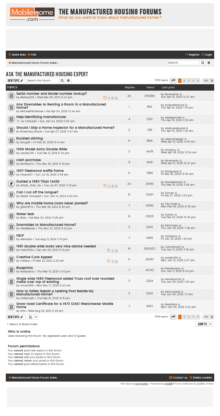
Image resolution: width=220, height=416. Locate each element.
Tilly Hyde (171, 204)
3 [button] (188, 80)
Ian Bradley (141, 384)
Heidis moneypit (30, 196)
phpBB (168, 384)
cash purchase (28, 160)
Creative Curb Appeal (34, 257)
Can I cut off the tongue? (37, 192)
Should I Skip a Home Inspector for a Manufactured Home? (65, 127)
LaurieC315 (27, 153)
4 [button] (193, 80)
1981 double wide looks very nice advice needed (56, 246)
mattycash (27, 298)
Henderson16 (173, 279)
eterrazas (26, 239)
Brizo (23, 217)
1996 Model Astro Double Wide (41, 149)
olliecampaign (174, 139)
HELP (20, 235)
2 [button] (184, 80)
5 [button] (198, 80)
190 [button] (206, 80)
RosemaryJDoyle (31, 131)
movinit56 (27, 285)
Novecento (172, 94)
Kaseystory (27, 271)
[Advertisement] (110, 38)
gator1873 (26, 207)
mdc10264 (27, 250)
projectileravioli (174, 105)
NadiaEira (171, 304)
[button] (173, 80)
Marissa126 (27, 97)
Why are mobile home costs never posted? (52, 203)
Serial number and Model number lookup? (51, 93)
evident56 (171, 257)
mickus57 (26, 174)
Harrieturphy (173, 268)
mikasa (25, 260)
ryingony (170, 150)
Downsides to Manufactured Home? (46, 225)
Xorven (169, 193)
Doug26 (25, 142)
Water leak (25, 214)
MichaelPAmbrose (31, 111)
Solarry (169, 214)
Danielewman (174, 182)
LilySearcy (171, 236)
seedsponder (173, 117)
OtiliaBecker (27, 228)
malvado (31, 121)
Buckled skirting (29, 138)
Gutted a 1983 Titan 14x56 (38, 181)
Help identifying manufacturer (41, 117)
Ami (22, 311)
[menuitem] (31, 55)
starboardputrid (175, 128)
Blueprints (24, 268)
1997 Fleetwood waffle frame (40, 170)
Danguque (172, 171)
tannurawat (172, 291)
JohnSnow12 (173, 247)
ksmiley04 (26, 164)
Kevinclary (171, 225)
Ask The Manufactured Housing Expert (47, 74)
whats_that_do (30, 185)
